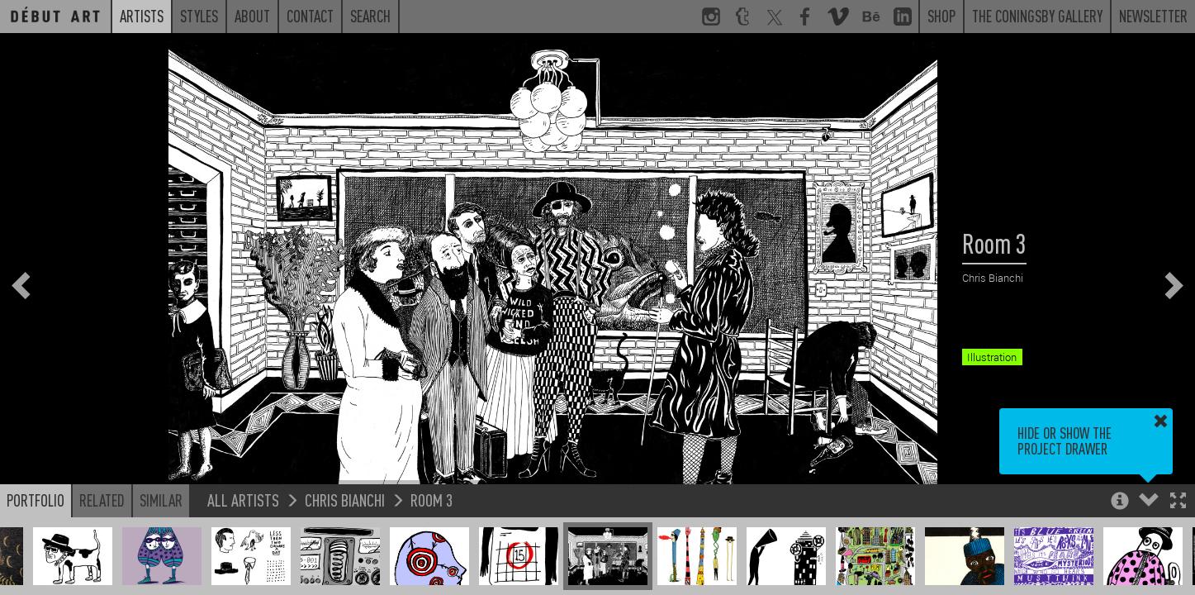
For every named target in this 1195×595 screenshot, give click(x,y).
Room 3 (431, 499)
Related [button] (102, 500)
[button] (1178, 502)
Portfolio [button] (35, 500)
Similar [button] (161, 500)
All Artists (243, 499)
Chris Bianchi (345, 499)
